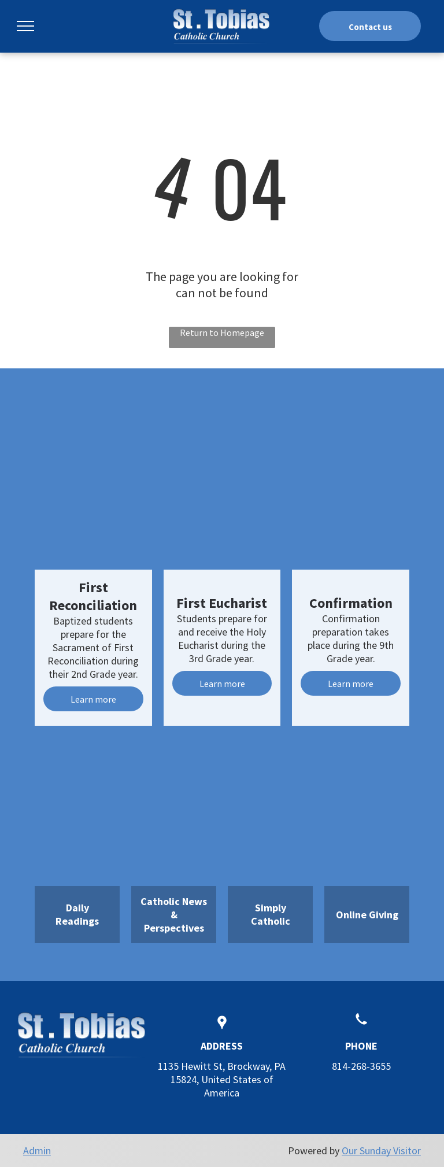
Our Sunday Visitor (381, 1150)
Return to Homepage (222, 332)
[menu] (25, 26)
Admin (37, 1150)
